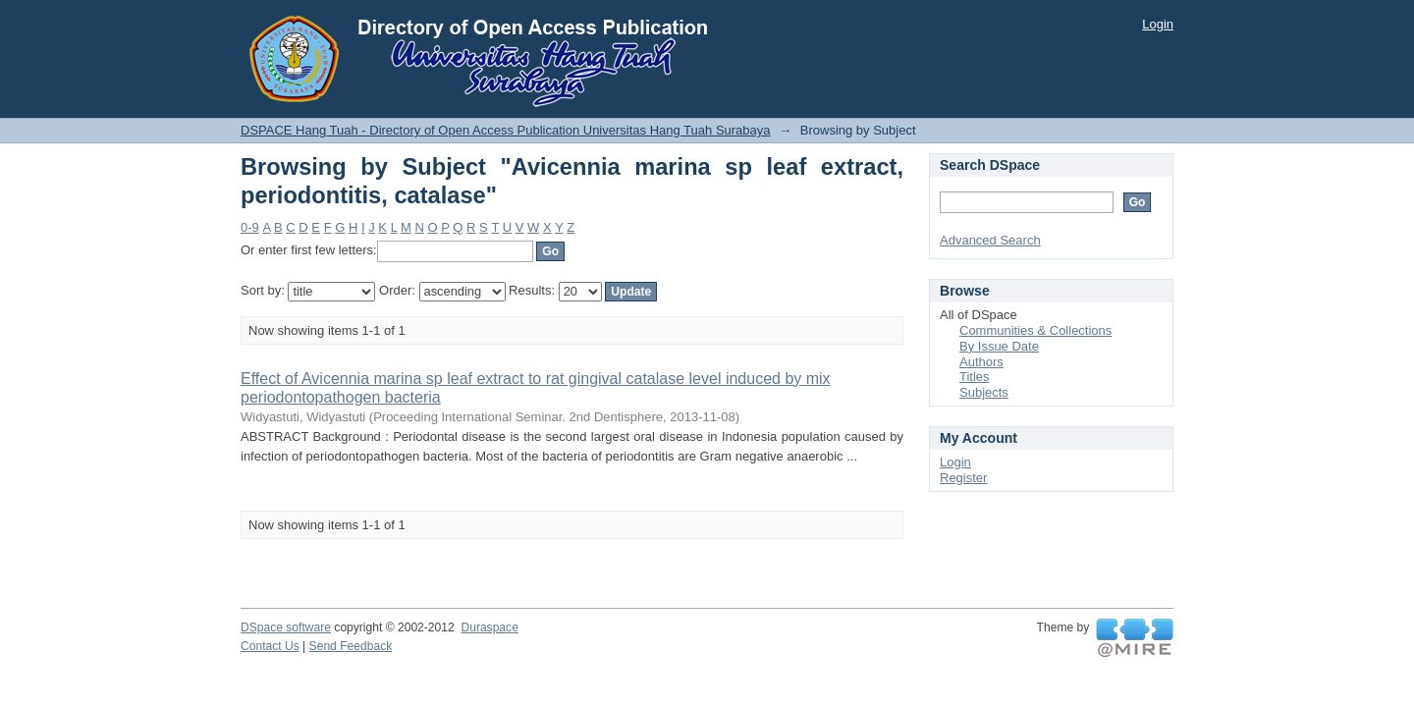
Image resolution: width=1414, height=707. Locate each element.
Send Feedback (351, 646)
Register (963, 477)
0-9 (250, 227)
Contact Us (270, 646)
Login (1157, 24)
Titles (974, 376)
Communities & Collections (1035, 330)
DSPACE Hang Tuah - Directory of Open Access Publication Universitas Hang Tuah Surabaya (506, 130)
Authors (981, 361)
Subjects (983, 392)
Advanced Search (990, 240)
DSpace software (286, 627)
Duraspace (489, 627)
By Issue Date (999, 346)
